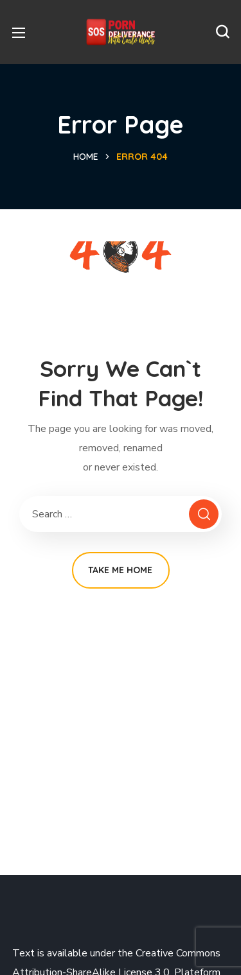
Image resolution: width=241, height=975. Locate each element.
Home (85, 156)
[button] (222, 32)
